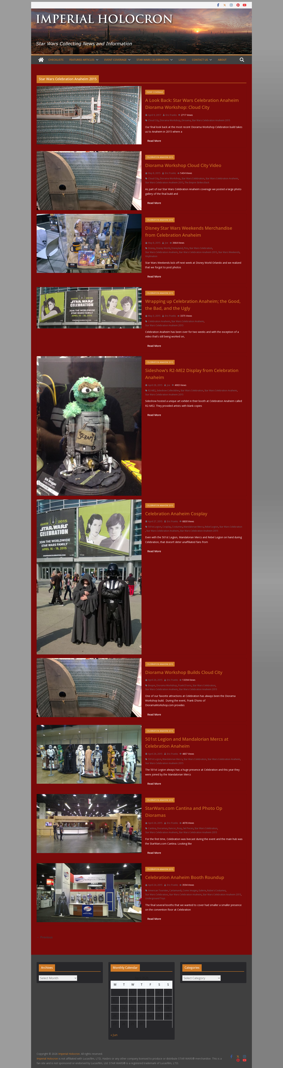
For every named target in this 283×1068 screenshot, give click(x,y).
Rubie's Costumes (216, 890)
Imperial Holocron (47, 1058)
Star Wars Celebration (153, 59)
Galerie (202, 890)
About (222, 59)
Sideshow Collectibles (168, 390)
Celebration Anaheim (159, 321)
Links (182, 59)
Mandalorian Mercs (194, 526)
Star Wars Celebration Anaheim (222, 178)
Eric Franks (171, 115)
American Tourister (158, 890)
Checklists (55, 59)
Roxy (179, 828)
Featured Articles (81, 59)
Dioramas (162, 828)
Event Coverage (115, 59)
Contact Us (200, 59)
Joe (166, 242)
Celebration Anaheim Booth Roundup (184, 877)
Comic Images (190, 890)
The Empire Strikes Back (197, 182)
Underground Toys (155, 898)
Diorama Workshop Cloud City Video (183, 165)
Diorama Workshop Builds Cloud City (183, 672)
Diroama (186, 120)
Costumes (177, 526)
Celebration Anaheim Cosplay (176, 513)
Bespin (151, 685)
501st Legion (154, 526)
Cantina (152, 828)
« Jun (114, 1035)
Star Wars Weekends (229, 252)
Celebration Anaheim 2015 (160, 157)
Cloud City (153, 120)
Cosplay (166, 526)
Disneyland (177, 248)
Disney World (163, 248)
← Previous (45, 937)
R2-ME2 (152, 390)
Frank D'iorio (185, 685)
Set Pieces (188, 828)
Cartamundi (175, 890)
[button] (96, 59)
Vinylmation (151, 256)
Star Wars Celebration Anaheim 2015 (211, 120)
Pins (186, 248)
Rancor (172, 828)
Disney (151, 248)
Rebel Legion (211, 526)
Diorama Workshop (170, 120)
